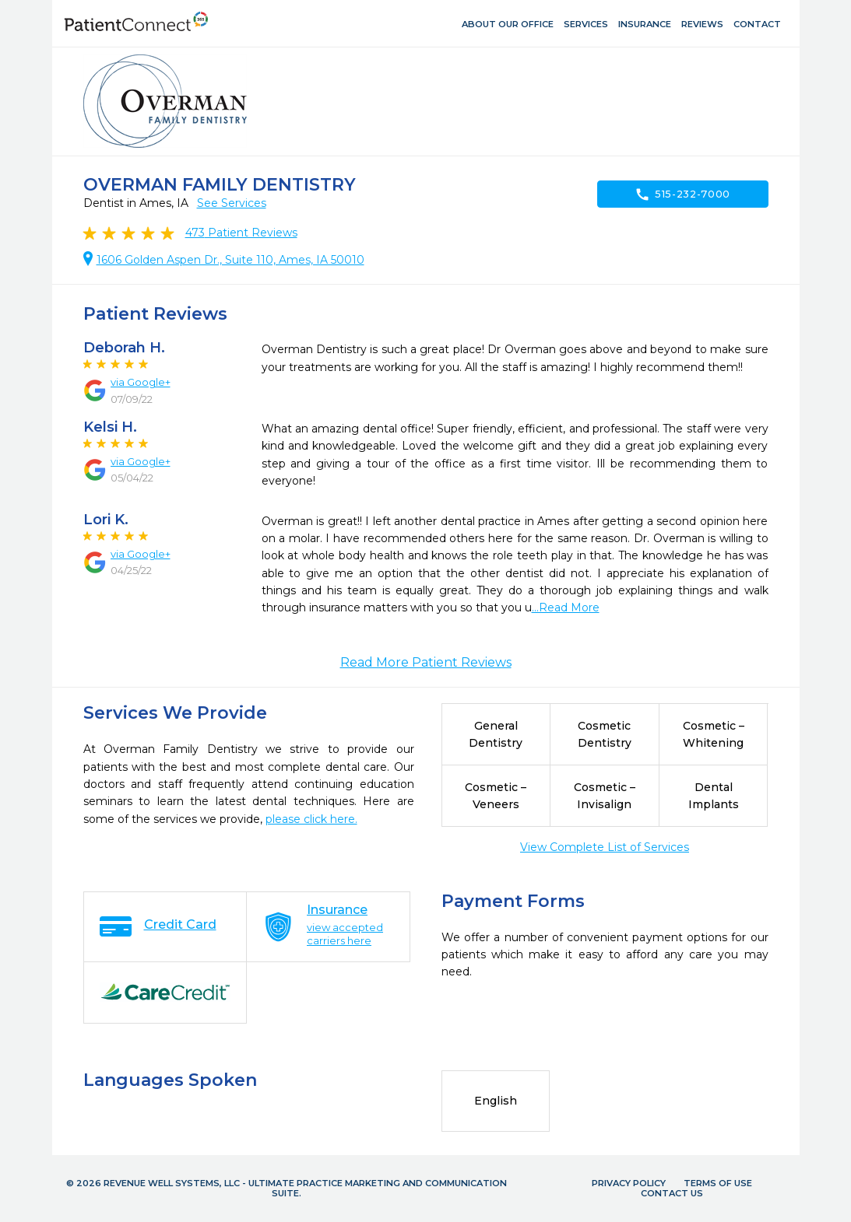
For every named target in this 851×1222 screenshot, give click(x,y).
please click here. (311, 819)
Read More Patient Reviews (426, 662)
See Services (231, 203)
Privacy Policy (629, 1183)
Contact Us (672, 1193)
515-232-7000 (682, 194)
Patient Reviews (241, 233)
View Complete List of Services (604, 847)
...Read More (566, 607)
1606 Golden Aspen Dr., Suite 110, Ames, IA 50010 (230, 260)
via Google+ (141, 382)
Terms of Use (718, 1183)
